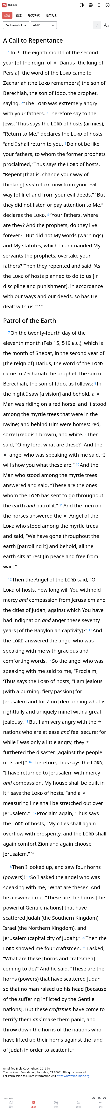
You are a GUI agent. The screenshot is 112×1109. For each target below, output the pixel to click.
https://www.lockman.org (73, 1076)
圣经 (7, 15)
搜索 (19, 15)
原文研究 (34, 15)
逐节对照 (51, 15)
